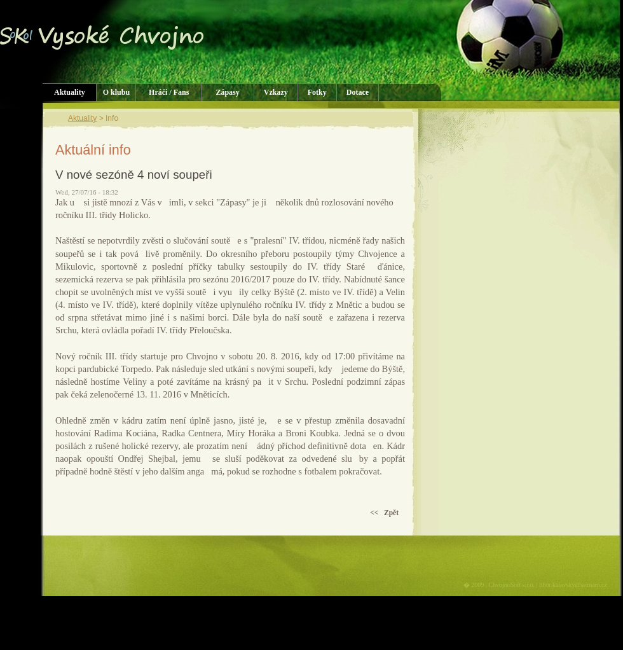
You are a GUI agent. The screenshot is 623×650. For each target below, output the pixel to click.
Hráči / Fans (169, 92)
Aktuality (69, 92)
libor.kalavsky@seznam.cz (573, 584)
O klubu (116, 92)
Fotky (317, 92)
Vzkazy (276, 92)
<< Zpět (384, 512)
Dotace (357, 92)
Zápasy (227, 92)
